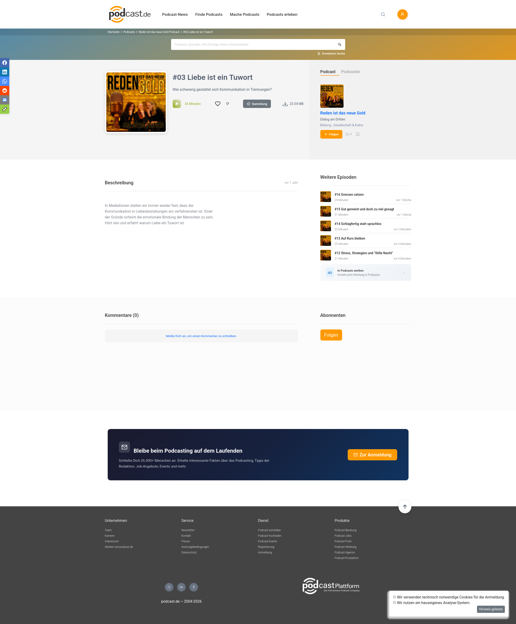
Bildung (325, 125)
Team (108, 530)
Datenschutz (189, 552)
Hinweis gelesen (491, 609)
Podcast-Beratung (346, 530)
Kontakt (186, 535)
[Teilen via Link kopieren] (4, 109)
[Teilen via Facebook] (4, 62)
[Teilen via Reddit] (4, 90)
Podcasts (129, 32)
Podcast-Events (267, 541)
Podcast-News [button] (175, 14)
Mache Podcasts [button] (244, 14)
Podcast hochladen (270, 535)
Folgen (331, 134)
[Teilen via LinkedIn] (4, 72)
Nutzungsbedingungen (195, 547)
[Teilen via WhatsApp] (4, 81)
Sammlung (257, 104)
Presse (186, 541)
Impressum (112, 541)
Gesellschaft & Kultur (348, 125)
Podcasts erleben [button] (282, 14)
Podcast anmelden (269, 530)
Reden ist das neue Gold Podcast (159, 32)
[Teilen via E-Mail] (4, 99)
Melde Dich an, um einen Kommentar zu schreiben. (201, 336)
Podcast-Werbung (346, 547)
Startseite (114, 32)
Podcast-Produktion (347, 558)
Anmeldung (265, 552)
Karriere (109, 535)
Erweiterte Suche (333, 53)
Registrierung (266, 547)
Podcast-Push (343, 541)
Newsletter (188, 530)
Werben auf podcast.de (119, 547)
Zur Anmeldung (373, 455)
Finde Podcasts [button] (208, 14)
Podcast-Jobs (343, 535)
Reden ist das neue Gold (343, 112)
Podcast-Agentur (345, 552)
